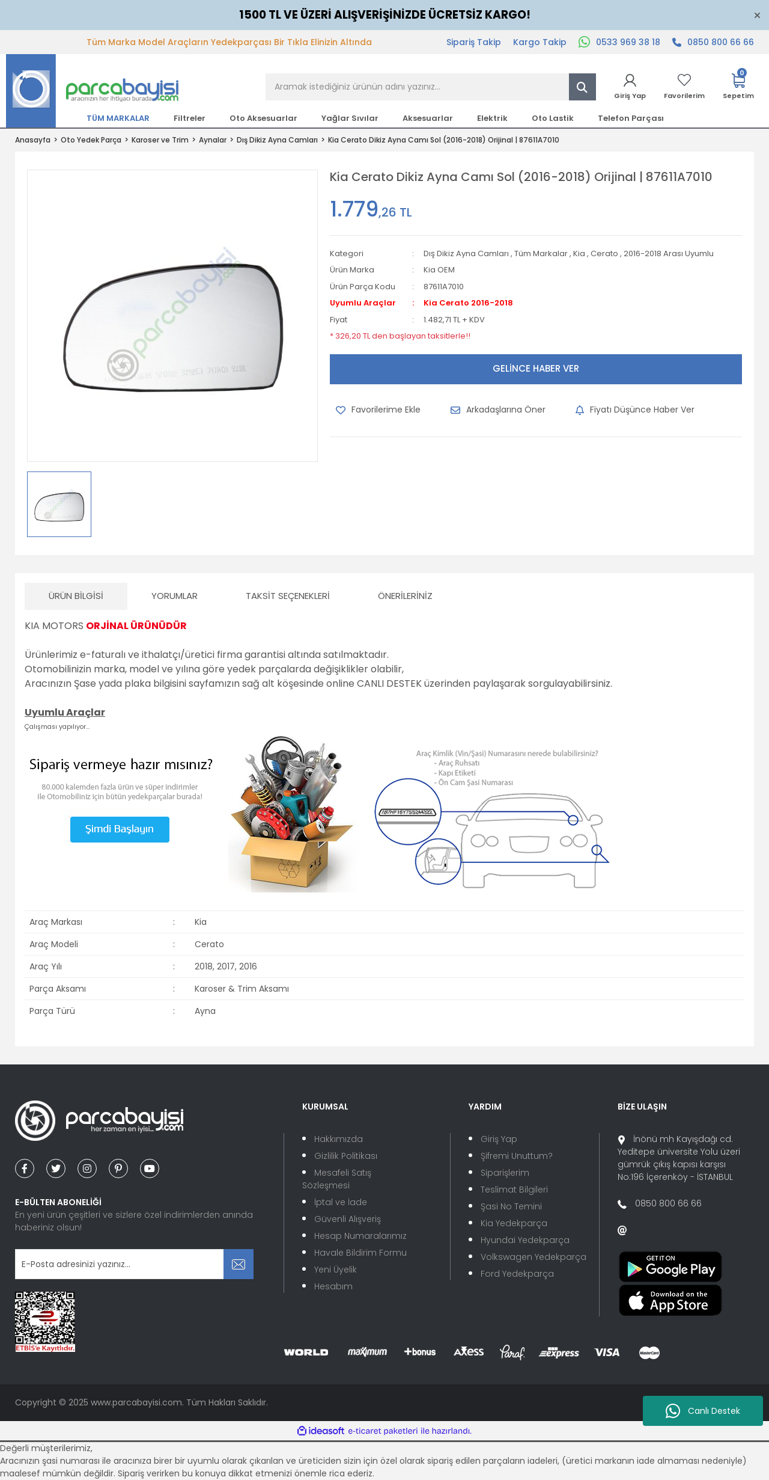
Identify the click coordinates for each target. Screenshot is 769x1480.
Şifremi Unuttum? (517, 1156)
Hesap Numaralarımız (360, 1236)
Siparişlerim (505, 1173)
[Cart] (738, 86)
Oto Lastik (553, 118)
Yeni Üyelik (335, 1270)
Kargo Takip (540, 42)
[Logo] (92, 90)
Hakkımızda (338, 1139)
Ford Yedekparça (517, 1274)
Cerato (604, 253)
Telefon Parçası (631, 118)
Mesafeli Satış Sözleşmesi (336, 1179)
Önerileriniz (405, 595)
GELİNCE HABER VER (536, 368)
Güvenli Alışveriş (347, 1219)
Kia (579, 253)
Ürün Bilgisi (76, 595)
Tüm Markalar (541, 253)
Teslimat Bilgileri (514, 1190)
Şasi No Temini (511, 1206)
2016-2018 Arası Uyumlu (669, 253)
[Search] (431, 86)
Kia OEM (439, 269)
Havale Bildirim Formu (360, 1253)
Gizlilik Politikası (345, 1156)
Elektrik (492, 118)
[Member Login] (630, 86)
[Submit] (238, 1264)
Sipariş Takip (473, 42)
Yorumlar (174, 595)
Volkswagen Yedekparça (533, 1257)
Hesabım (333, 1286)
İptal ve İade (340, 1202)
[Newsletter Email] (134, 1264)
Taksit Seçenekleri (288, 595)
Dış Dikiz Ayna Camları (466, 253)
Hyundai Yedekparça (525, 1240)
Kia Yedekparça (514, 1223)
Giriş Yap (499, 1139)
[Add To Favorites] (378, 410)
